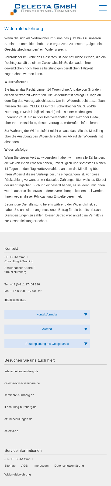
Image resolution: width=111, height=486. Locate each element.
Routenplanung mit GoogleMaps (47, 344)
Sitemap (10, 465)
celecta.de (11, 431)
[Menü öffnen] (103, 7)
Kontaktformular (47, 314)
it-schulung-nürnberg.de (20, 407)
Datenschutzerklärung (69, 465)
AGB (24, 465)
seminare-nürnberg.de (19, 395)
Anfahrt (47, 329)
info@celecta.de (15, 299)
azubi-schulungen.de (18, 419)
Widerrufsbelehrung (17, 474)
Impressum (41, 465)
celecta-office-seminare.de (22, 383)
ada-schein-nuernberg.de (21, 371)
